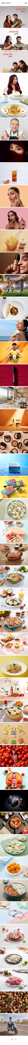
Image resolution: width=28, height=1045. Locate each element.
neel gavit (6, 3)
